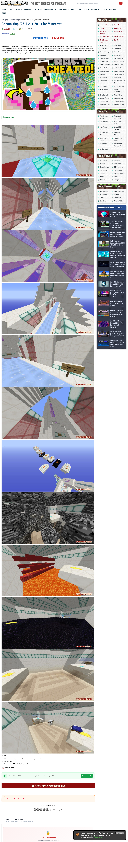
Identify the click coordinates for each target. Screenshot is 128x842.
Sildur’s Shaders (104, 167)
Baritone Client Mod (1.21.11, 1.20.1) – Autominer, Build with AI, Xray (116, 313)
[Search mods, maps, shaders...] (99, 3)
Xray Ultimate (104, 191)
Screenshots (40, 38)
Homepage (5, 20)
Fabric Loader (118, 25)
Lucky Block (117, 45)
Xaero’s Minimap (104, 52)
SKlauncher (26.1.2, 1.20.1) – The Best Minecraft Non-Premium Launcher (117, 254)
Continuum (103, 173)
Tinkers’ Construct (119, 61)
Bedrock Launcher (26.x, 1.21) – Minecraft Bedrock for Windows (117, 234)
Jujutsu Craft (117, 55)
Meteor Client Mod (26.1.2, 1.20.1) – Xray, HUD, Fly (117, 304)
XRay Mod (103, 55)
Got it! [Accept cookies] (120, 833)
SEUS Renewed (118, 167)
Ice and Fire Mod (105, 65)
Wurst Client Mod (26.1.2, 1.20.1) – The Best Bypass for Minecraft (116, 324)
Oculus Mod (117, 49)
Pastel (116, 177)
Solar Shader (103, 143)
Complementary (118, 170)
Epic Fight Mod (118, 58)
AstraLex (102, 180)
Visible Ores (117, 198)
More (4, 13)
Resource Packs (61, 9)
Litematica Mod (118, 65)
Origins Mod (103, 68)
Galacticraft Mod (119, 74)
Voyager (116, 180)
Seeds (103, 9)
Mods (4, 9)
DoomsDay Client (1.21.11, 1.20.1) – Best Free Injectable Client (117, 334)
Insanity (102, 177)
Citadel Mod (103, 86)
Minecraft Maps (15, 20)
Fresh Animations (119, 191)
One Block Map (104, 121)
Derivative (117, 161)
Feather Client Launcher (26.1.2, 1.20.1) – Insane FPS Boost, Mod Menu (117, 264)
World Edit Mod (118, 68)
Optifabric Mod (104, 61)
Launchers (48, 9)
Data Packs (83, 9)
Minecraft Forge (105, 25)
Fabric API (103, 28)
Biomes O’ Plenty (119, 71)
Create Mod (117, 52)
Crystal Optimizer (119, 101)
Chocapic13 (103, 170)
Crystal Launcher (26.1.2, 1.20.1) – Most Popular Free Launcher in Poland (117, 294)
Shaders (27, 9)
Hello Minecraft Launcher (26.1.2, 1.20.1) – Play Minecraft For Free (117, 244)
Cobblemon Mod (119, 37)
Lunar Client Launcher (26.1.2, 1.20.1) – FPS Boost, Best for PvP (117, 284)
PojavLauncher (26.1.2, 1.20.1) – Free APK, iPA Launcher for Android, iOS (117, 274)
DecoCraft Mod (104, 71)
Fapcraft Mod (118, 95)
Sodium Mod (103, 49)
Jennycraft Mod (104, 98)
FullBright (116, 194)
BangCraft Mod (118, 98)
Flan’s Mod (103, 74)
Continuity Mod (104, 101)
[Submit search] (120, 3)
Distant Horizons (104, 58)
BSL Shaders (103, 161)
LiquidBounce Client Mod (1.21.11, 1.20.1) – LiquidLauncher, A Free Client (117, 343)
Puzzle (13, 33)
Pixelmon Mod (104, 37)
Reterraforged (104, 89)
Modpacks (113, 9)
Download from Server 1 (15, 799)
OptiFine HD (117, 28)
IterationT (103, 164)
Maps (73, 9)
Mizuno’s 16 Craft (119, 201)
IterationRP (117, 164)
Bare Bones (103, 201)
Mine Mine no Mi (104, 81)
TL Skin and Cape (119, 86)
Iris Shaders (103, 45)
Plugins (94, 9)
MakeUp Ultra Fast (119, 173)
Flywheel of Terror (105, 104)
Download (58, 38)
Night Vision (103, 194)
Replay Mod (103, 77)
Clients (38, 9)
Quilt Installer (118, 31)
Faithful (102, 198)
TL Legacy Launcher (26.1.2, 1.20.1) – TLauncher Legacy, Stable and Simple (116, 224)
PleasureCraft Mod (119, 104)
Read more (98, 837)
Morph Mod (117, 77)
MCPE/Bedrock (15, 9)
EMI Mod (116, 40)
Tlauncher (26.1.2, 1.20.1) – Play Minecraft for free (117, 214)
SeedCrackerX (104, 95)
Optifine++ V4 (104, 149)
